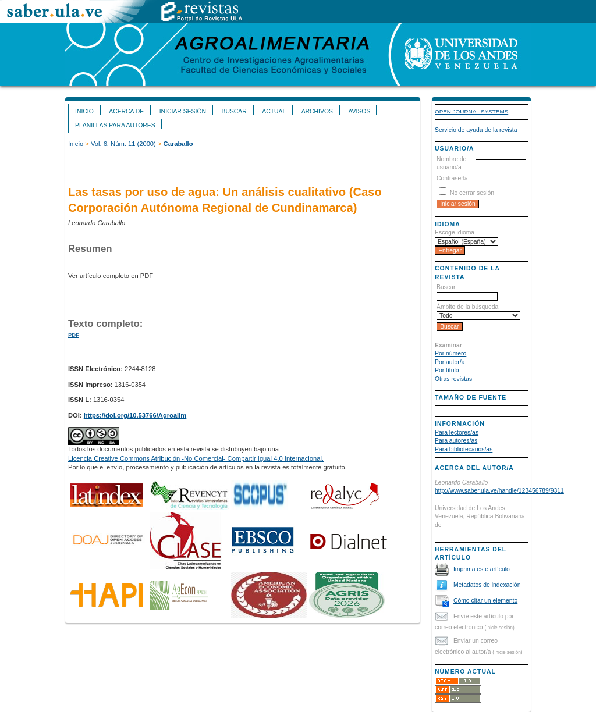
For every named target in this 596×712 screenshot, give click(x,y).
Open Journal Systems (471, 111)
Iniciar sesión (182, 111)
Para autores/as (456, 440)
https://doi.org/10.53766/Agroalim (135, 415)
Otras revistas (453, 379)
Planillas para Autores (115, 125)
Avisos (359, 111)
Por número (450, 353)
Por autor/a (449, 362)
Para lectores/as (456, 432)
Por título (447, 370)
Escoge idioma (454, 232)
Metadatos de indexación (487, 585)
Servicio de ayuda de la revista (476, 130)
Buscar (233, 111)
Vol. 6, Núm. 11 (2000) (123, 143)
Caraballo (178, 143)
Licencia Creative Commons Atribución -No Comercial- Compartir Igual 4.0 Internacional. (196, 458)
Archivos (317, 111)
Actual (274, 111)
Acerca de (126, 111)
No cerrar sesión (472, 193)
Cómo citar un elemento (485, 600)
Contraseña (452, 178)
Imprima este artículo (481, 569)
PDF (73, 335)
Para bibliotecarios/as (463, 449)
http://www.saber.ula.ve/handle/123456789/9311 (499, 490)
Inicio (84, 111)
